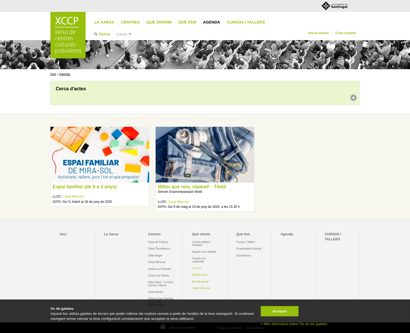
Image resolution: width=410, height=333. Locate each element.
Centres (130, 22)
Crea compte (345, 33)
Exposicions (243, 255)
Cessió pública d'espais (201, 243)
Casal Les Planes (158, 275)
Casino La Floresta (159, 269)
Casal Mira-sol (73, 196)
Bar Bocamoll (200, 281)
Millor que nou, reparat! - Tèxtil (192, 186)
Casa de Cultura (158, 242)
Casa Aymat (155, 291)
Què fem (187, 22)
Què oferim (159, 22)
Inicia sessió (318, 33)
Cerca (104, 34)
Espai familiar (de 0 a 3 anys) (85, 186)
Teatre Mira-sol (201, 288)
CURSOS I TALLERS (246, 22)
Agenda (211, 22)
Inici (53, 74)
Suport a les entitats (204, 251)
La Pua (196, 268)
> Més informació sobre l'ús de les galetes (294, 324)
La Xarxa (104, 22)
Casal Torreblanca (159, 248)
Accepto (280, 311)
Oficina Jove (199, 274)
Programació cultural (249, 248)
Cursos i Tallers (245, 242)
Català (122, 34)
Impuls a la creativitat (199, 260)
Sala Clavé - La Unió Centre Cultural (160, 284)
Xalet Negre (155, 255)
